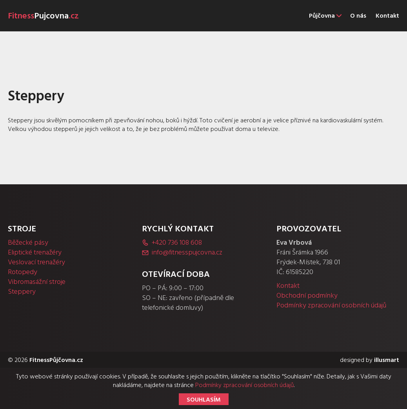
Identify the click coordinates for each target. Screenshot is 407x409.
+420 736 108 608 (177, 242)
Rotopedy (22, 272)
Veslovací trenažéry (36, 262)
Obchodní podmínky (307, 295)
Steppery (22, 291)
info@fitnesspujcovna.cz (187, 252)
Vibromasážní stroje (36, 281)
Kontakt (288, 285)
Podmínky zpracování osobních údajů (331, 305)
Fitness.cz (43, 16)
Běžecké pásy (28, 242)
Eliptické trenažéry (35, 252)
